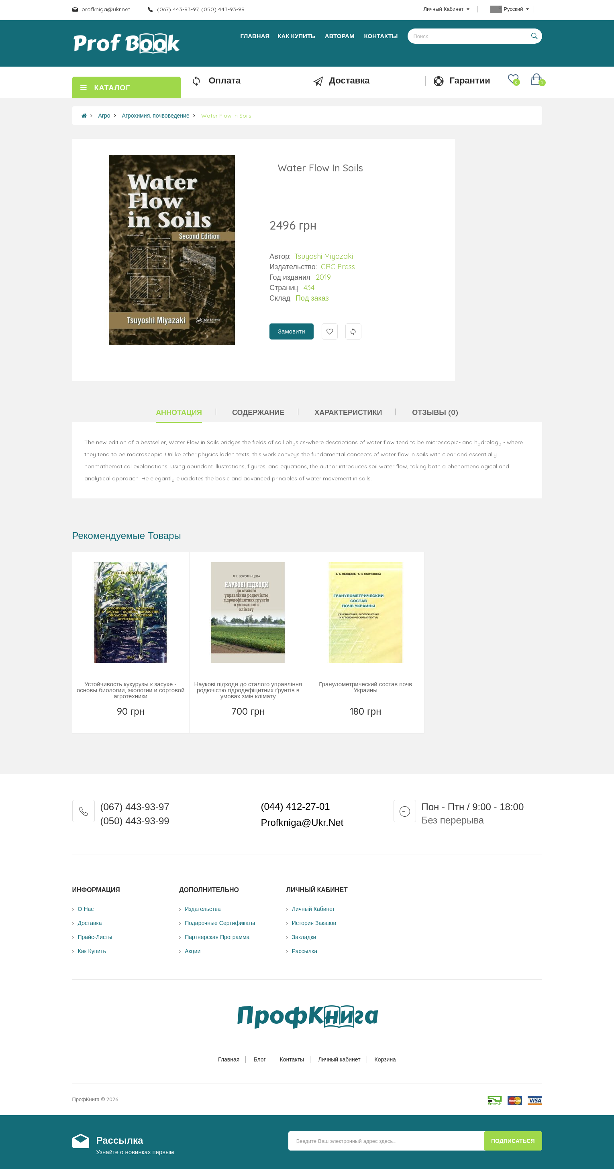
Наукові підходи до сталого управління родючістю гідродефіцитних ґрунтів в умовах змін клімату (248, 690)
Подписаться (512, 1141)
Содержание (258, 412)
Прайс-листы (95, 937)
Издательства (202, 909)
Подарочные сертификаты (220, 923)
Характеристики (348, 412)
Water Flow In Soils (226, 115)
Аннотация (179, 412)
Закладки (304, 937)
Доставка (90, 923)
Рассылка (304, 951)
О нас (86, 909)
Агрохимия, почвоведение (156, 115)
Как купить (92, 951)
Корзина (385, 1059)
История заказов (314, 923)
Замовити (291, 331)
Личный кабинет (339, 1059)
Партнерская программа (217, 937)
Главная (228, 1059)
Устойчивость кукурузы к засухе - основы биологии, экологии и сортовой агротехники (131, 690)
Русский (509, 9)
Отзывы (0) (435, 412)
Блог (259, 1059)
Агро (104, 115)
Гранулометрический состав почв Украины (365, 687)
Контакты (292, 1059)
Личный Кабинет (313, 909)
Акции (192, 951)
